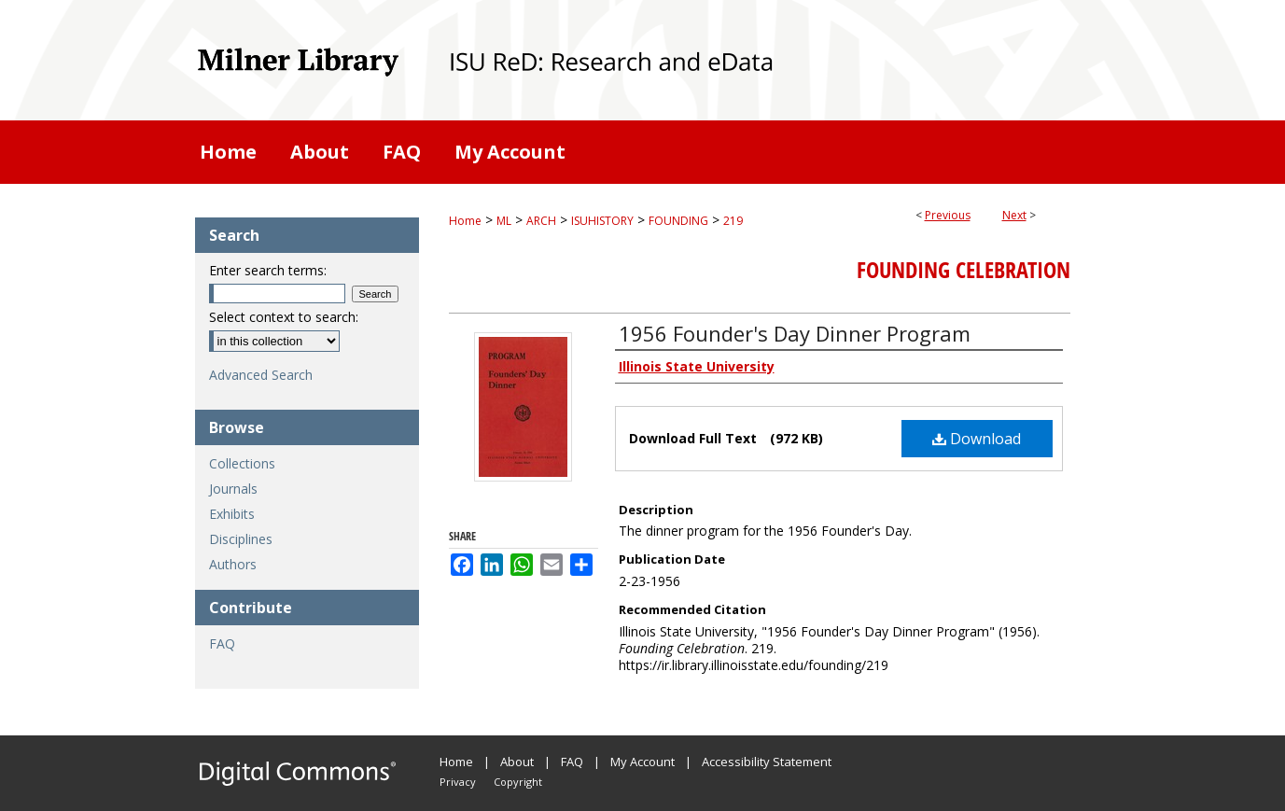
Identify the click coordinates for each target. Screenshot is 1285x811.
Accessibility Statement (766, 761)
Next (1014, 215)
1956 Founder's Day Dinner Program (795, 333)
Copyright (518, 782)
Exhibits (232, 514)
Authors (233, 564)
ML (503, 221)
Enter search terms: (268, 270)
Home (465, 221)
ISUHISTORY (602, 221)
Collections (242, 463)
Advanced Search (261, 375)
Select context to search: (283, 317)
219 (733, 221)
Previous (948, 215)
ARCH (541, 221)
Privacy (458, 782)
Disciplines (240, 539)
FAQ (222, 643)
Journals (233, 488)
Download (976, 438)
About (517, 761)
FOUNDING (678, 221)
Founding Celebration (963, 270)
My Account (642, 761)
